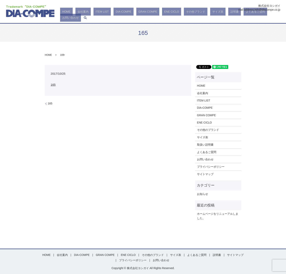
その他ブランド (197, 17)
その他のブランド (208, 129)
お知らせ (202, 194)
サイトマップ (205, 174)
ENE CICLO (177, 17)
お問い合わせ (265, 17)
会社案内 (106, 17)
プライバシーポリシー (211, 166)
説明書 (228, 17)
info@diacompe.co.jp (267, 9)
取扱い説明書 (205, 144)
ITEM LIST (120, 17)
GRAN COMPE (158, 17)
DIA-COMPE (138, 17)
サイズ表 (215, 17)
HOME (94, 17)
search (277, 18)
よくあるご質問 (244, 17)
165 (53, 84)
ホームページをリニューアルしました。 (217, 216)
